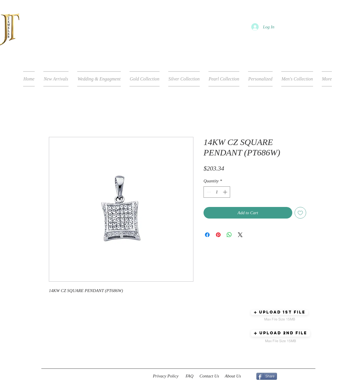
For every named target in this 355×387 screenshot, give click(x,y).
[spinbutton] (217, 192)
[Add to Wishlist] (300, 213)
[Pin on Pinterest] (218, 234)
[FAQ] (189, 376)
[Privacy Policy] (165, 376)
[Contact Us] (209, 376)
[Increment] (226, 192)
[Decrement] (208, 192)
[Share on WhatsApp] (229, 234)
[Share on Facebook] (207, 234)
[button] (279, 312)
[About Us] (233, 376)
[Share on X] (240, 234)
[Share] (266, 376)
